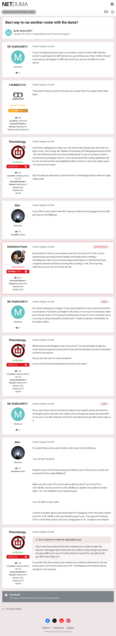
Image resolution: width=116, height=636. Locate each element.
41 (18, 73)
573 (18, 231)
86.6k (18, 278)
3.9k (18, 173)
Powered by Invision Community (58, 632)
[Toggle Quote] (36, 539)
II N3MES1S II (17, 84)
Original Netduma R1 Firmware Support (51, 34)
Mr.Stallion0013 (24, 31)
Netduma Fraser (17, 246)
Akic (17, 205)
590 (18, 118)
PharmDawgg (17, 141)
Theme (46, 628)
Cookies (70, 628)
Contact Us (58, 628)
